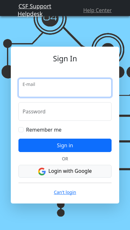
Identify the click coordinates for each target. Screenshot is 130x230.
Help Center (100, 13)
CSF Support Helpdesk (30, 13)
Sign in (65, 154)
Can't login (65, 201)
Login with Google (65, 181)
